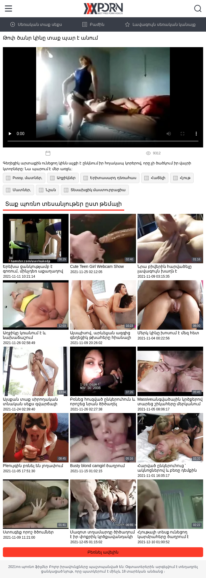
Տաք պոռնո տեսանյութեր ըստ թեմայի (63, 204)
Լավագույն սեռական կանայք (160, 24)
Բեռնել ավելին (103, 552)
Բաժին (93, 24)
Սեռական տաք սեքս (36, 24)
